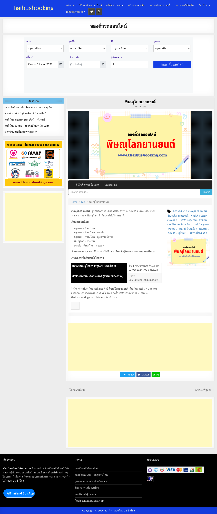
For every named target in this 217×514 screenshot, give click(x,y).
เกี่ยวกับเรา (204, 5)
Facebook (143, 374)
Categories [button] (111, 184)
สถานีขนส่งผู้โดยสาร (86, 494)
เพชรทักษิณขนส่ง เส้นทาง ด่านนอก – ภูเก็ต (28, 107)
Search (206, 192)
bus (83, 201)
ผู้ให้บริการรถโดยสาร (87, 184)
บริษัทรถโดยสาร (115, 5)
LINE (156, 374)
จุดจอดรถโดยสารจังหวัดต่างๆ (91, 481)
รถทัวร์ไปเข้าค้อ (198, 233)
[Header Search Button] (99, 11)
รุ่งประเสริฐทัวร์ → (204, 389)
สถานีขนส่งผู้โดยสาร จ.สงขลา (21, 131)
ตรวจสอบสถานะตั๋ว (160, 5)
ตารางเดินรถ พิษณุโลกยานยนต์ (190, 211)
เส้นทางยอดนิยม (137, 5)
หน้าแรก (70, 5)
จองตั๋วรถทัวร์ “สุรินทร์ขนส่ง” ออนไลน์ (25, 113)
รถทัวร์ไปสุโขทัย (177, 233)
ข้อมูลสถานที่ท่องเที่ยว (87, 487)
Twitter (129, 374)
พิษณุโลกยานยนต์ (140, 101)
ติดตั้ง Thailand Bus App (89, 500)
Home (74, 201)
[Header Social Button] (91, 11)
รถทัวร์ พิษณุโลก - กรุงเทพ (193, 228)
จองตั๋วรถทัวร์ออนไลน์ (86, 468)
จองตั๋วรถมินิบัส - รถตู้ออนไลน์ (91, 474)
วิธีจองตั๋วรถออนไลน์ (91, 5)
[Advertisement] (140, 347)
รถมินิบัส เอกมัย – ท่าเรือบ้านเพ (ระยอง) (27, 125)
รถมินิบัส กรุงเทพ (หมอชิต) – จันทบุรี (25, 119)
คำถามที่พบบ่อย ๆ (75, 11)
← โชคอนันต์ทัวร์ (75, 389)
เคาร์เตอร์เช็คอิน (184, 5)
